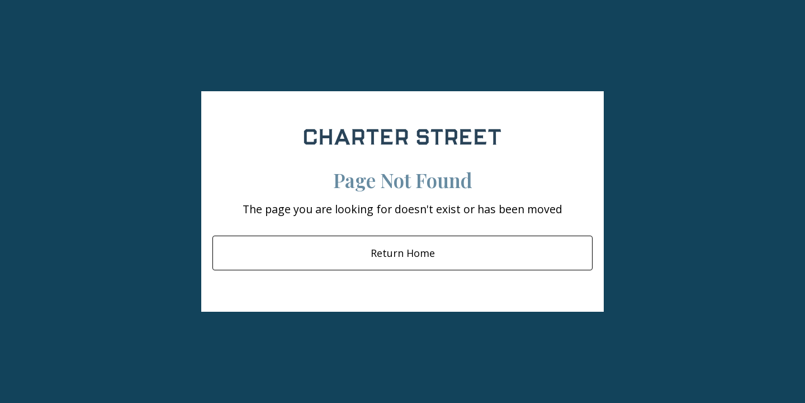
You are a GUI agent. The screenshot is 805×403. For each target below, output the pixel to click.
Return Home (403, 253)
